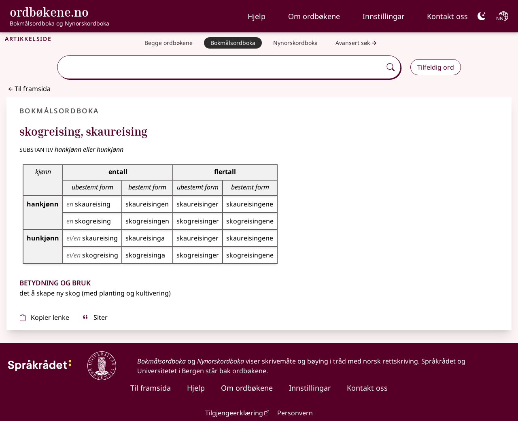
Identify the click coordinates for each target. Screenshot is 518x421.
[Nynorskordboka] (295, 43)
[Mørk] (482, 16)
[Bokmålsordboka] (233, 43)
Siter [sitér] (95, 317)
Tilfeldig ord (435, 67)
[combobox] (220, 67)
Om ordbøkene (314, 16)
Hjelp (256, 16)
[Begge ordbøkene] (168, 43)
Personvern (295, 412)
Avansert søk (356, 43)
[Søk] (390, 67)
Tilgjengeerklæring (234, 412)
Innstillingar (383, 16)
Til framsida (28, 88)
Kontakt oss (447, 16)
